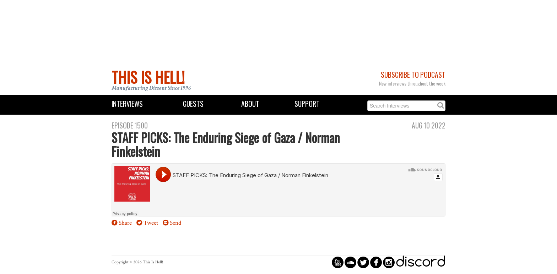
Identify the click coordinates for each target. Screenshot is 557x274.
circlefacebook (376, 262)
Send (175, 223)
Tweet (151, 223)
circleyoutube (338, 262)
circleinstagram (389, 262)
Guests (193, 104)
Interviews (127, 104)
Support (307, 104)
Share (125, 223)
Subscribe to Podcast (413, 75)
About (250, 104)
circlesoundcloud (350, 262)
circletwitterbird (363, 262)
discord (420, 262)
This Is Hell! (148, 77)
